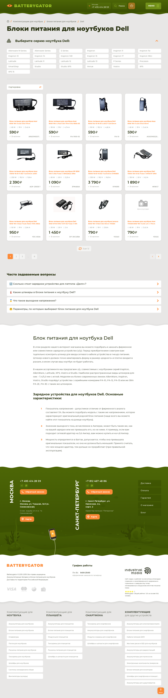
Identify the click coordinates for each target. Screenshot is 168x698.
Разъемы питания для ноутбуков (22, 650)
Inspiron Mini (146, 56)
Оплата (145, 491)
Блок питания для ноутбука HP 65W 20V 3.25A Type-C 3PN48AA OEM (61, 171)
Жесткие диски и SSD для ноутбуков (142, 643)
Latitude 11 (39, 61)
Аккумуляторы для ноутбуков (21, 624)
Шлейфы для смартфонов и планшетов (143, 676)
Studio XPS (66, 67)
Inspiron (91, 51)
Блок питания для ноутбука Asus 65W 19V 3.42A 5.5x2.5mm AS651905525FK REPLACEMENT (141, 122)
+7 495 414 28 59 (100, 7)
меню (153, 7)
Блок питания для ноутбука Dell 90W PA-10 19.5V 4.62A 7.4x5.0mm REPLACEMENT (102, 121)
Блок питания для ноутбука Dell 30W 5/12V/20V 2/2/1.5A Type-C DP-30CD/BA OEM (63, 221)
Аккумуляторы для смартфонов (100, 630)
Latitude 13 (92, 61)
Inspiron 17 (118, 56)
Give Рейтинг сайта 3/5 (130, 591)
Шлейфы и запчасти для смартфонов (102, 643)
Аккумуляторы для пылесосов (139, 656)
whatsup (26, 485)
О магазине (147, 505)
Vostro (116, 67)
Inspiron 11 (118, 51)
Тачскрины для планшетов (59, 643)
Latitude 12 (66, 61)
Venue (90, 67)
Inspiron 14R (66, 56)
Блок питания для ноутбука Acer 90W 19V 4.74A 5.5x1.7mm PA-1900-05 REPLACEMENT (63, 121)
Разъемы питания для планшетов (62, 650)
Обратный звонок (34, 492)
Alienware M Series (17, 51)
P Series (117, 61)
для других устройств (143, 614)
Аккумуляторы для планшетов (61, 624)
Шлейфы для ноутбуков (19, 663)
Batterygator (25, 565)
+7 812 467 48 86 (96, 481)
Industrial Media (138, 570)
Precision (144, 61)
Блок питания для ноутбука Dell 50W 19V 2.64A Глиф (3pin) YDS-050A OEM (22, 221)
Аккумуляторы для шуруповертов (141, 683)
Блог (143, 513)
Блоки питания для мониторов (139, 670)
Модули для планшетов (58, 637)
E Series (64, 51)
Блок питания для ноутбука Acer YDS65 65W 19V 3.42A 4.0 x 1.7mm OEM (143, 219)
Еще (86, 249)
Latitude (12, 61)
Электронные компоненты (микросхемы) (144, 663)
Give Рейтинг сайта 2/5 (128, 591)
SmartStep (13, 67)
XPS (141, 67)
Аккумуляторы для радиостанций (141, 650)
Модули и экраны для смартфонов (101, 637)
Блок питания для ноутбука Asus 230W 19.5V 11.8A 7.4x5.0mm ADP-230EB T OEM (24, 171)
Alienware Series (43, 51)
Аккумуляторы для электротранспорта (143, 624)
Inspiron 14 (40, 56)
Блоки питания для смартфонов (140, 630)
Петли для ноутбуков (17, 643)
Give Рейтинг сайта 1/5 (126, 591)
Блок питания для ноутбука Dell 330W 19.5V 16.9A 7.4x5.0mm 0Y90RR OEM (102, 171)
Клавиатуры (14, 637)
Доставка (146, 483)
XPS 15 (11, 72)
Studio (38, 67)
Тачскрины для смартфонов (99, 624)
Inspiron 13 (13, 56)
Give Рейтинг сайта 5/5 (134, 591)
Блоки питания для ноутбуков (21, 630)
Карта (28, 519)
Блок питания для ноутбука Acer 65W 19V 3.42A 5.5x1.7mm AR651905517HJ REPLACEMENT (22, 122)
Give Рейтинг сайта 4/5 (132, 591)
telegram (22, 485)
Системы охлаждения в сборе (21, 670)
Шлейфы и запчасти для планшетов (63, 656)
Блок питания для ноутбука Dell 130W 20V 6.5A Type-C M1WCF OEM (141, 169)
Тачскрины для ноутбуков (19, 656)
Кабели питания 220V (136, 637)
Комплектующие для (25, 614)
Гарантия (146, 498)
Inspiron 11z (145, 51)
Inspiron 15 (92, 56)
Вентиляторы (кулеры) (18, 676)
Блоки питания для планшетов (61, 630)
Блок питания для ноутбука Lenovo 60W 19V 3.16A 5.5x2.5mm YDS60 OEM (103, 221)
